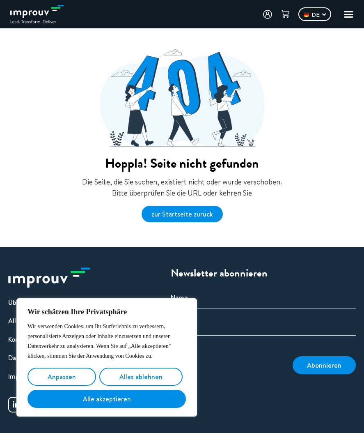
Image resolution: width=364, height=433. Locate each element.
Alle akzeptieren (107, 398)
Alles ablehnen (141, 376)
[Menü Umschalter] (348, 14)
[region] (106, 357)
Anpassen (62, 376)
